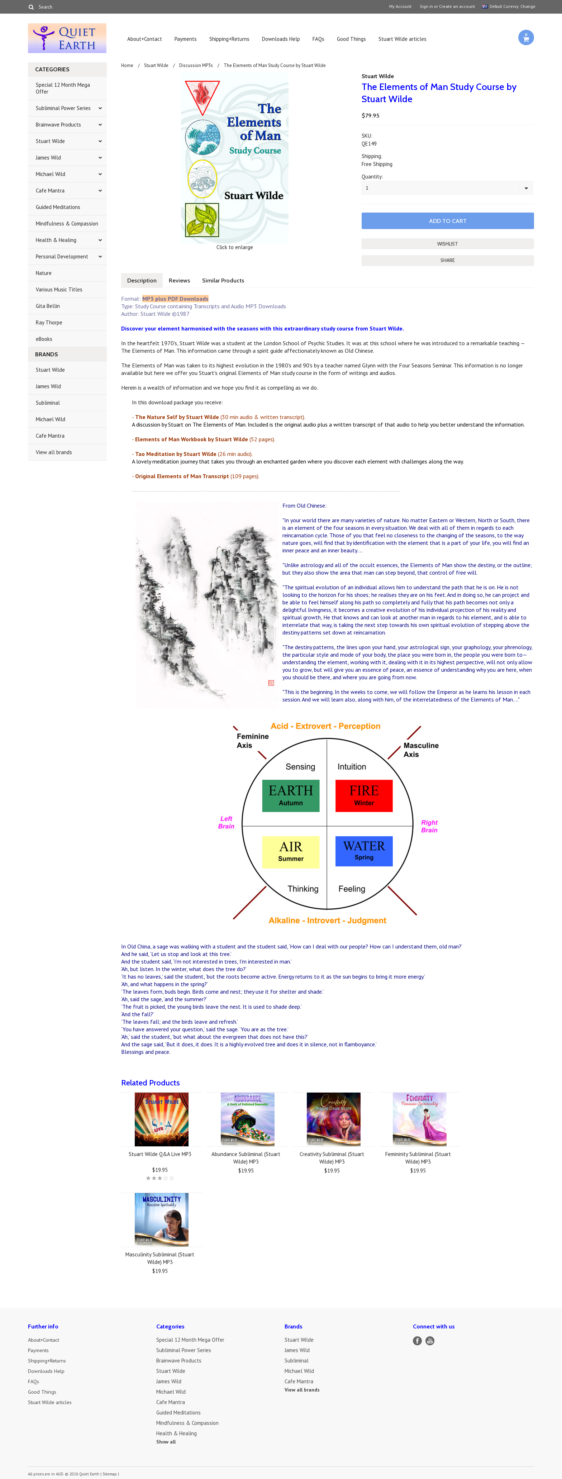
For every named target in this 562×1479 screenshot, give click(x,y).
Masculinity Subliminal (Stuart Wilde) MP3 (159, 1257)
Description (142, 279)
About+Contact (144, 38)
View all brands (54, 452)
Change (527, 6)
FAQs (318, 38)
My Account (400, 6)
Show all (166, 1441)
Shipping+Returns (229, 38)
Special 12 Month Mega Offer (63, 88)
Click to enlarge (234, 247)
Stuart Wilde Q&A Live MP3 (160, 1153)
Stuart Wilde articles (402, 38)
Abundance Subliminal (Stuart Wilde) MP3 (245, 1157)
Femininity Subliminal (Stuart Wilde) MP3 (418, 1157)
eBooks (44, 339)
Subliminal (48, 402)
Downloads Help (281, 38)
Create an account (457, 6)
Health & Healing (56, 240)
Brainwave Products (58, 124)
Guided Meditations (58, 207)
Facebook (417, 1340)
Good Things (351, 38)
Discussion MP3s (196, 65)
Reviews (181, 279)
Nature (44, 273)
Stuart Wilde (50, 141)
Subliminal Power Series (63, 108)
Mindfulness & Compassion (67, 223)
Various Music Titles (59, 289)
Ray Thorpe (49, 322)
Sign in (426, 6)
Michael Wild (50, 174)
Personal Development (62, 256)
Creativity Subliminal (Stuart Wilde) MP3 (332, 1157)
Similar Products (227, 279)
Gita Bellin (48, 306)
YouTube (429, 1340)
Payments (186, 38)
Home (127, 65)
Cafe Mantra (50, 190)
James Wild (48, 157)
